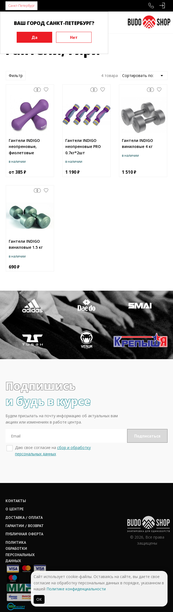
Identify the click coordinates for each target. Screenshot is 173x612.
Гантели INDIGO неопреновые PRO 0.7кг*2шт (83, 146)
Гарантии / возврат (24, 525)
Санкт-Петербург (21, 5)
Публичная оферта (24, 533)
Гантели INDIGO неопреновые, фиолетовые (24, 146)
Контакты (15, 500)
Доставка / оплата (24, 517)
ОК (39, 599)
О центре (14, 509)
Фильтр (16, 75)
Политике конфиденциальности (76, 588)
